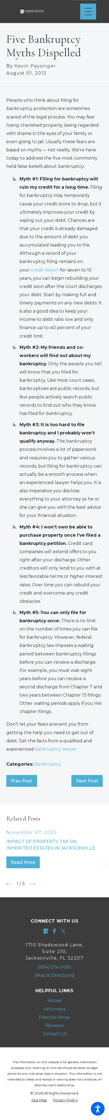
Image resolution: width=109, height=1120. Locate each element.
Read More (23, 862)
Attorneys (54, 1009)
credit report (45, 270)
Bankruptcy (48, 764)
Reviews (54, 1025)
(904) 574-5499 (54, 967)
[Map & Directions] (54, 975)
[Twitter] (63, 931)
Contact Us (55, 1033)
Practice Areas (54, 1017)
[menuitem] (54, 1001)
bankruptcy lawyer (56, 749)
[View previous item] (9, 884)
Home (54, 1000)
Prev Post (21, 781)
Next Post (87, 781)
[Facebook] (54, 931)
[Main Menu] (88, 11)
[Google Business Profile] (45, 931)
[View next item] (32, 884)
